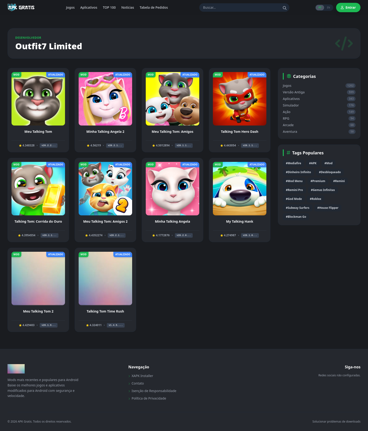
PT (319, 7)
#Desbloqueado (330, 172)
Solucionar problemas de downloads (336, 421)
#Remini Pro (294, 190)
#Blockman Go (296, 217)
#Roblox (315, 199)
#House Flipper (327, 208)
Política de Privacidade (147, 398)
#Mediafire (293, 163)
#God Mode (294, 199)
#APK (312, 163)
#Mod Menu (294, 181)
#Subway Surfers (297, 208)
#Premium (317, 181)
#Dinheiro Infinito (298, 172)
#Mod (329, 163)
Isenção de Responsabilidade (152, 391)
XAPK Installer (140, 376)
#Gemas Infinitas (323, 190)
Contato (136, 383)
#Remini (339, 181)
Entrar (348, 7)
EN (328, 7)
